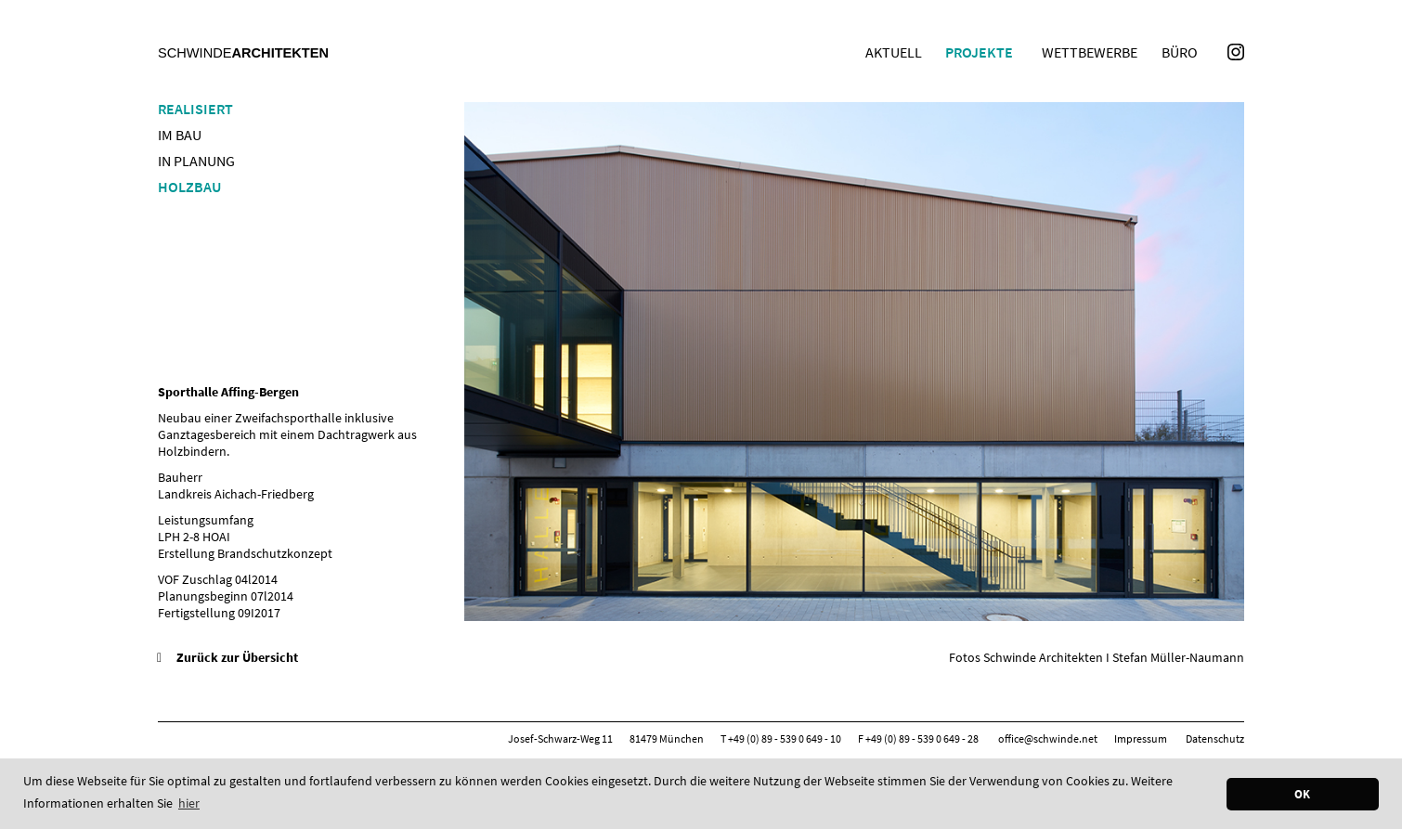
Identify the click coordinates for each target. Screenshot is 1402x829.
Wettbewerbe (1089, 52)
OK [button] (1302, 794)
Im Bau (179, 134)
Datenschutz (1215, 738)
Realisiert (195, 108)
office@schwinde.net (1047, 738)
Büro (1180, 52)
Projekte (979, 52)
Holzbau (189, 186)
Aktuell (893, 52)
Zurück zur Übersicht (237, 657)
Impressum (1140, 738)
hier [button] (189, 803)
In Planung (196, 160)
